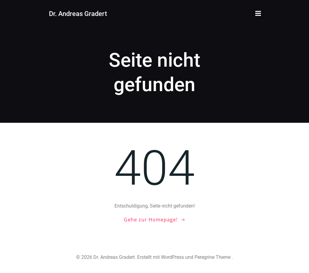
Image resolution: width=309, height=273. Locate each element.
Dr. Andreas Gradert (78, 13)
